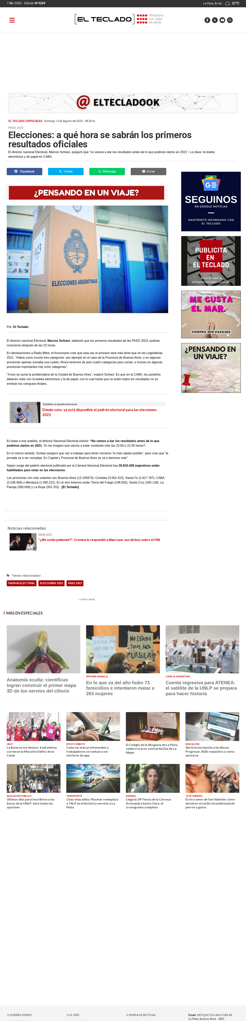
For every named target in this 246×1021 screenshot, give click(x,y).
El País (72, 1015)
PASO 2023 (75, 583)
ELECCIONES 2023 (51, 583)
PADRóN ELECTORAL (21, 583)
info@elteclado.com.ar (214, 1015)
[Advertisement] (123, 62)
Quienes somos (19, 1015)
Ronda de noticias (141, 1015)
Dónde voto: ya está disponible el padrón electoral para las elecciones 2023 (88, 409)
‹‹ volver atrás (86, 599)
